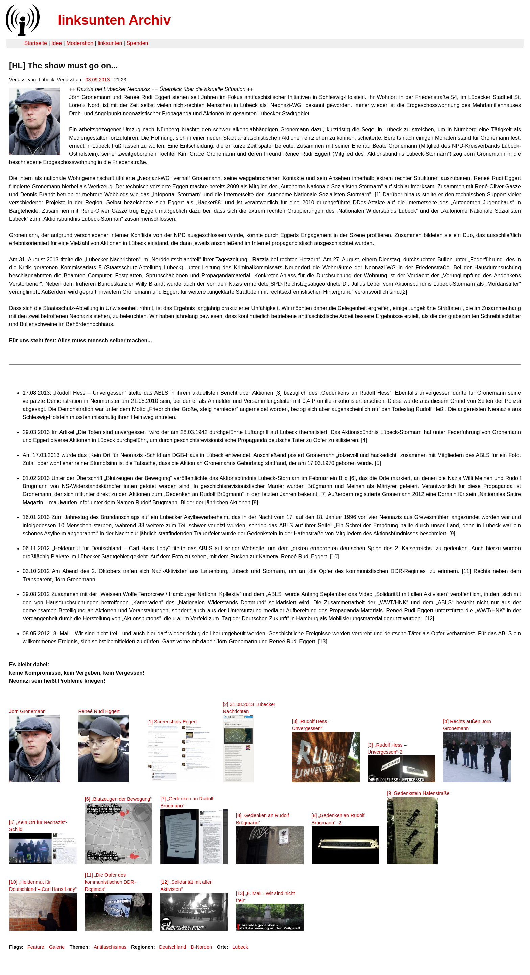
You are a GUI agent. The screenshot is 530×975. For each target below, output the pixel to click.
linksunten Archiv (114, 20)
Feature (35, 947)
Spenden (137, 43)
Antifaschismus (110, 947)
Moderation (79, 43)
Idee (56, 43)
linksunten (110, 43)
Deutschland (172, 947)
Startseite (35, 43)
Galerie (57, 947)
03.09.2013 (98, 79)
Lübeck (240, 947)
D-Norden (201, 947)
